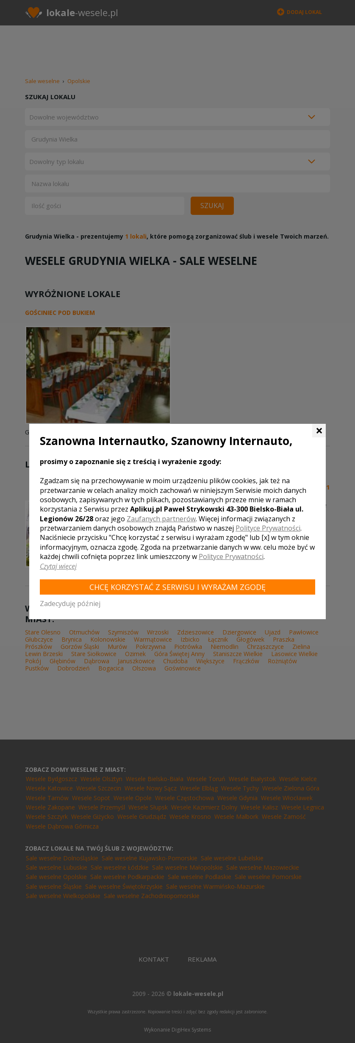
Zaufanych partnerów (161, 518)
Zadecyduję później (70, 603)
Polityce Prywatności (268, 528)
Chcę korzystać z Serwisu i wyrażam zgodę (177, 587)
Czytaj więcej (58, 566)
